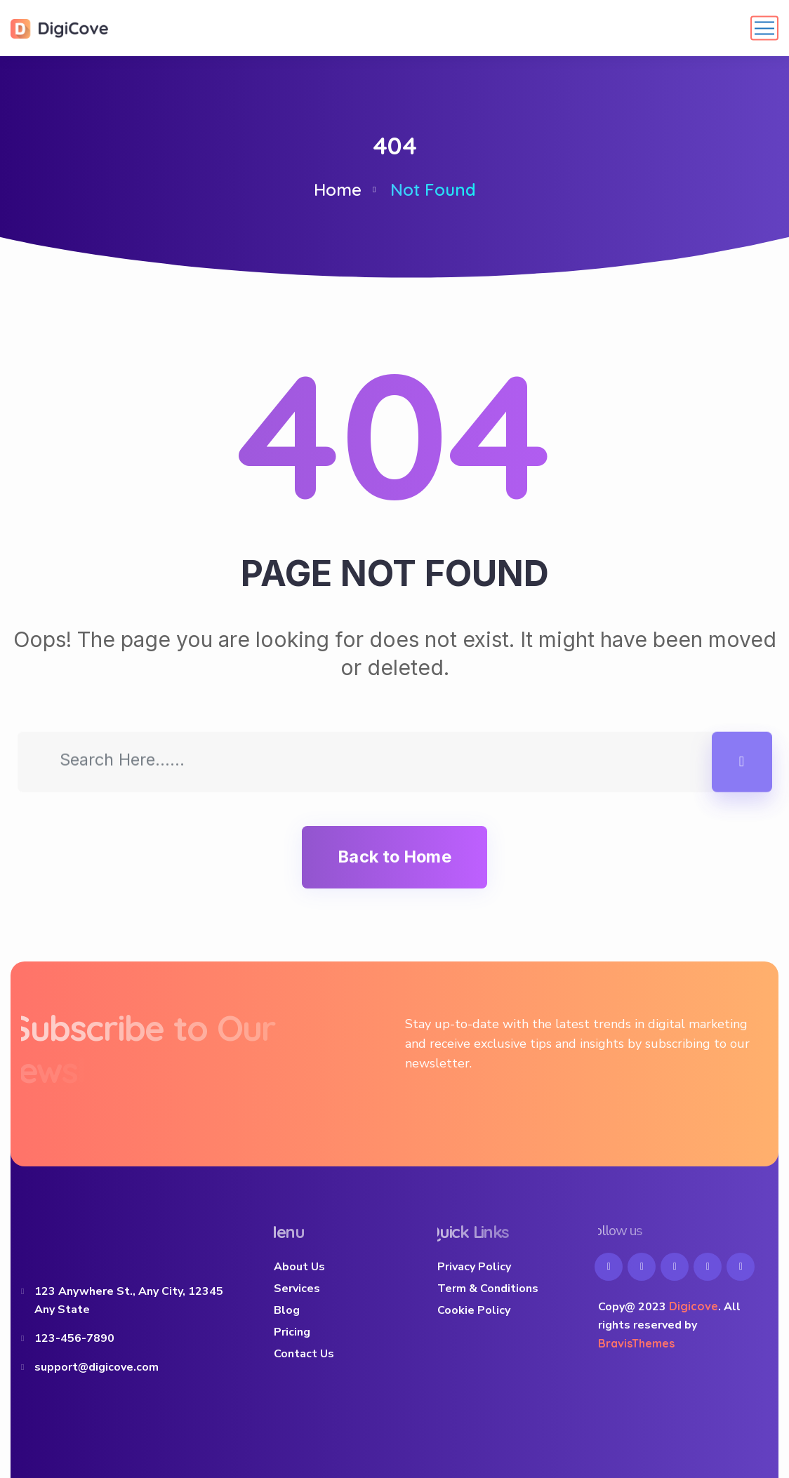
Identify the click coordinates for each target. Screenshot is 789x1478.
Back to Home (394, 856)
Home (338, 189)
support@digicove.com (96, 1367)
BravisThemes (636, 1343)
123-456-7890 (74, 1338)
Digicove (693, 1306)
